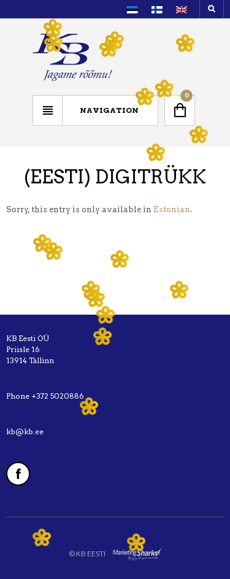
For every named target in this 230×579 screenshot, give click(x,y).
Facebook (18, 474)
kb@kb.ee (25, 431)
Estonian (171, 209)
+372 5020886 (57, 396)
